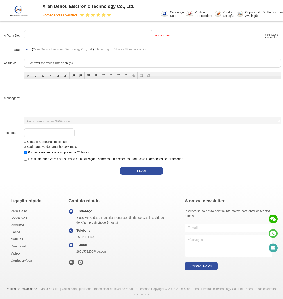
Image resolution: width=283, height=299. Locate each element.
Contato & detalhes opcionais (45, 142)
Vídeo (15, 253)
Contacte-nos (21, 260)
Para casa (19, 211)
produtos (18, 225)
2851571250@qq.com (91, 251)
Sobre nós (19, 218)
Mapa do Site (49, 289)
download (18, 246)
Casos (15, 232)
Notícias (17, 239)
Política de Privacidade (21, 289)
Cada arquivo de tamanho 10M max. (50, 146)
